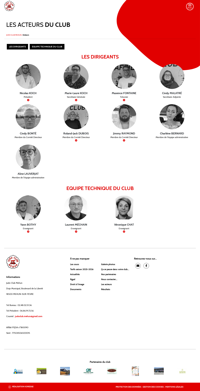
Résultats (105, 289)
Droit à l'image (77, 284)
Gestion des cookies (153, 387)
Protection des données (128, 387)
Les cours (74, 264)
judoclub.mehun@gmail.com (28, 316)
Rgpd (72, 279)
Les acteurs (106, 284)
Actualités (75, 274)
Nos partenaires (108, 274)
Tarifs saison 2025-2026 (81, 269)
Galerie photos (108, 264)
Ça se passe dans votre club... (115, 269)
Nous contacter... (109, 279)
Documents (75, 289)
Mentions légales (174, 387)
